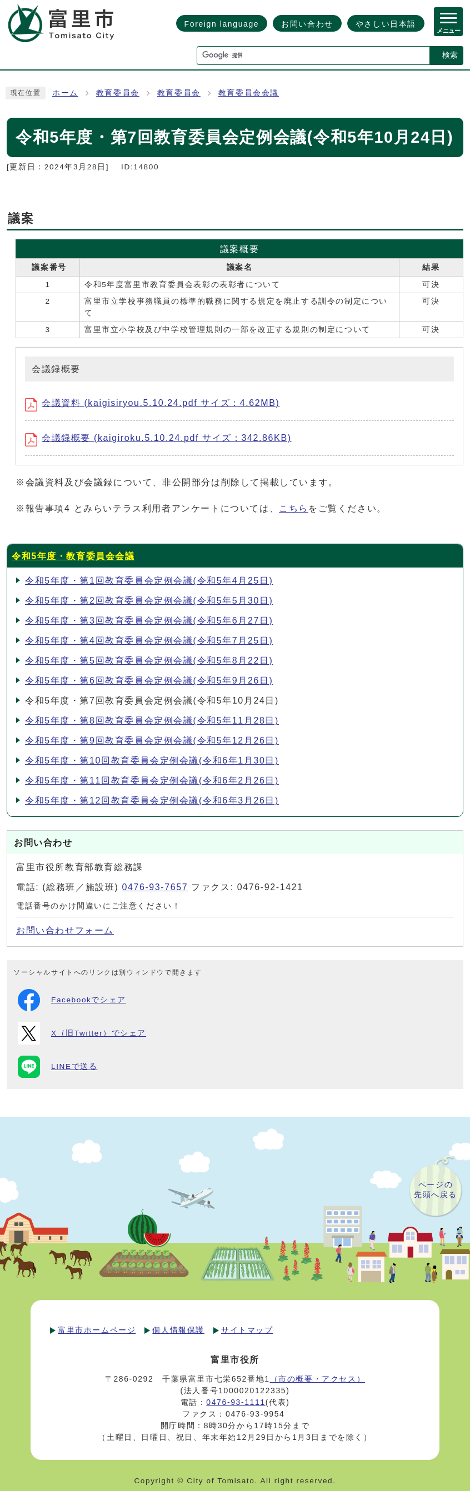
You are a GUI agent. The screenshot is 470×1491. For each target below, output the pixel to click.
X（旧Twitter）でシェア (82, 1033)
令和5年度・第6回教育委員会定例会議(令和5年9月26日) (149, 680)
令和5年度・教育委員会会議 (73, 556)
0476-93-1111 (235, 1402)
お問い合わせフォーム (65, 930)
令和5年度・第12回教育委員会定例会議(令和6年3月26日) (152, 800)
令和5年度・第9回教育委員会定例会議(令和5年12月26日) (152, 740)
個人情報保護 (178, 1330)
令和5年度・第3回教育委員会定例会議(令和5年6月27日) (149, 620)
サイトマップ (247, 1330)
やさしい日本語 (386, 23)
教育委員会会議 (248, 93)
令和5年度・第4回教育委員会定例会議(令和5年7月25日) (149, 640)
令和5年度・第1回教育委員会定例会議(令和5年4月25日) (149, 580)
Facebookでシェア (72, 1000)
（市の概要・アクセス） (318, 1378)
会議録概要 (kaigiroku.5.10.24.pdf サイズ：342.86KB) (158, 438)
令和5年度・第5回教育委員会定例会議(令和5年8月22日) (149, 660)
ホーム (65, 93)
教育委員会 (117, 93)
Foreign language (221, 23)
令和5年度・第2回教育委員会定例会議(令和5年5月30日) (149, 600)
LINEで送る (57, 1067)
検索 (450, 55)
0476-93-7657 (155, 887)
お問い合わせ (307, 23)
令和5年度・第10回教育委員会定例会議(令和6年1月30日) (152, 760)
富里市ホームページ (97, 1330)
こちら (293, 508)
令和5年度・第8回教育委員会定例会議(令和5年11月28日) (152, 720)
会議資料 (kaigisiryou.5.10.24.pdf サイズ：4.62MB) (152, 403)
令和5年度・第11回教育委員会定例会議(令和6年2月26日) (152, 780)
